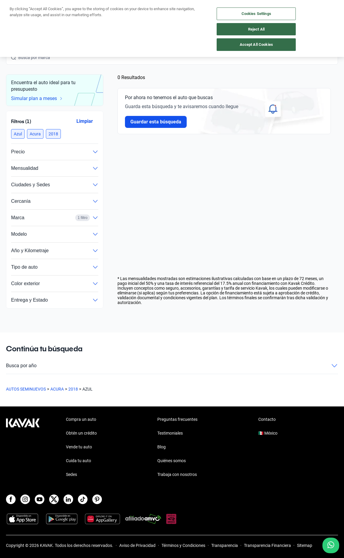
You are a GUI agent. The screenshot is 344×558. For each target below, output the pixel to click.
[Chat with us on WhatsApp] (330, 545)
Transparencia (224, 545)
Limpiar (84, 121)
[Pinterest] (97, 499)
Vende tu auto (79, 446)
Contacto (267, 419)
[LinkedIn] (68, 499)
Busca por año (172, 365)
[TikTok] (82, 499)
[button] (18, 134)
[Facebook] (11, 499)
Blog (161, 446)
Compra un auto (81, 419)
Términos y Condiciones (183, 545)
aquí (218, 5)
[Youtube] (39, 499)
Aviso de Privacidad (137, 545)
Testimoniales (170, 433)
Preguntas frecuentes (177, 419)
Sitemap (304, 545)
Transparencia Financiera (267, 545)
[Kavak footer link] (23, 447)
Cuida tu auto (78, 460)
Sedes (71, 474)
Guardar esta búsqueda (155, 122)
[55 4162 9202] (309, 18)
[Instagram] (25, 499)
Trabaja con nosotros (177, 474)
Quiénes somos (171, 460)
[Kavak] (14, 18)
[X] (54, 499)
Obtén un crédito (81, 433)
